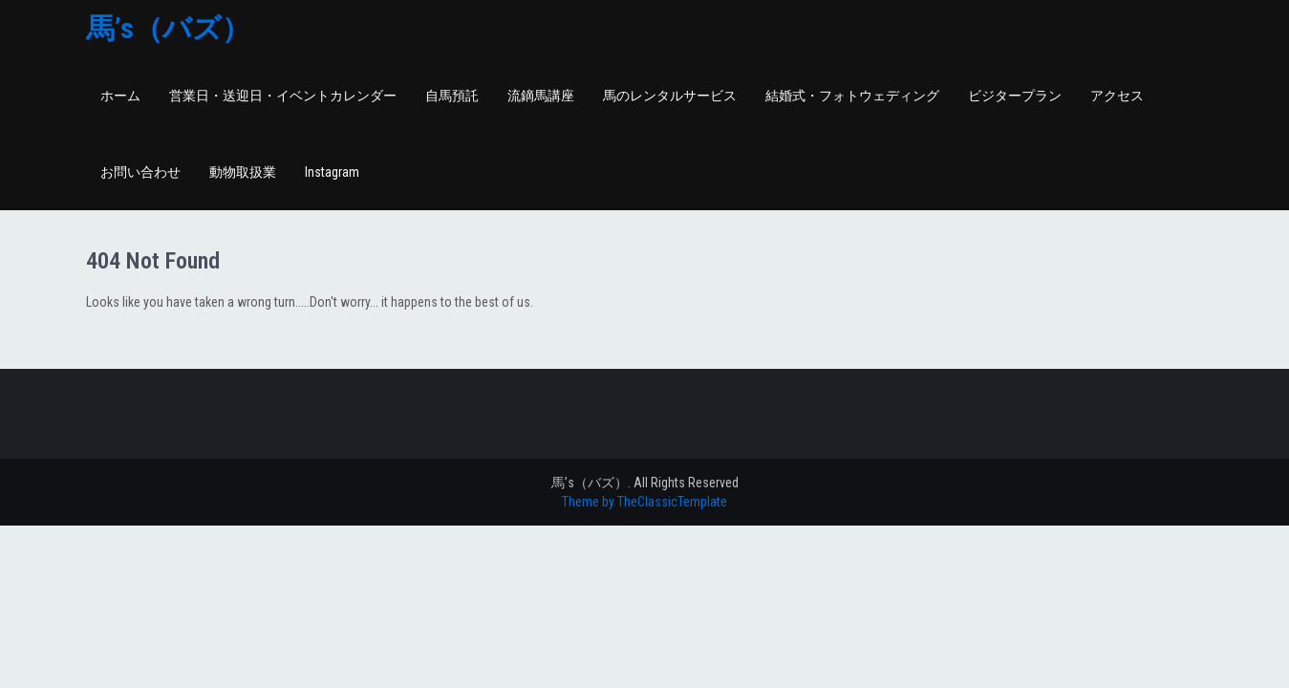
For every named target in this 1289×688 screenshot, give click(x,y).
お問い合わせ (140, 172)
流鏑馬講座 (540, 95)
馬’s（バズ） (168, 28)
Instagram (332, 172)
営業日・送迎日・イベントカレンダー (283, 95)
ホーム (120, 95)
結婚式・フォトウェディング (852, 95)
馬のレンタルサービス (670, 95)
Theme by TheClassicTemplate (644, 501)
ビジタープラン (1015, 95)
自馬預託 (452, 95)
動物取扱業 (242, 172)
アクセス (1117, 95)
